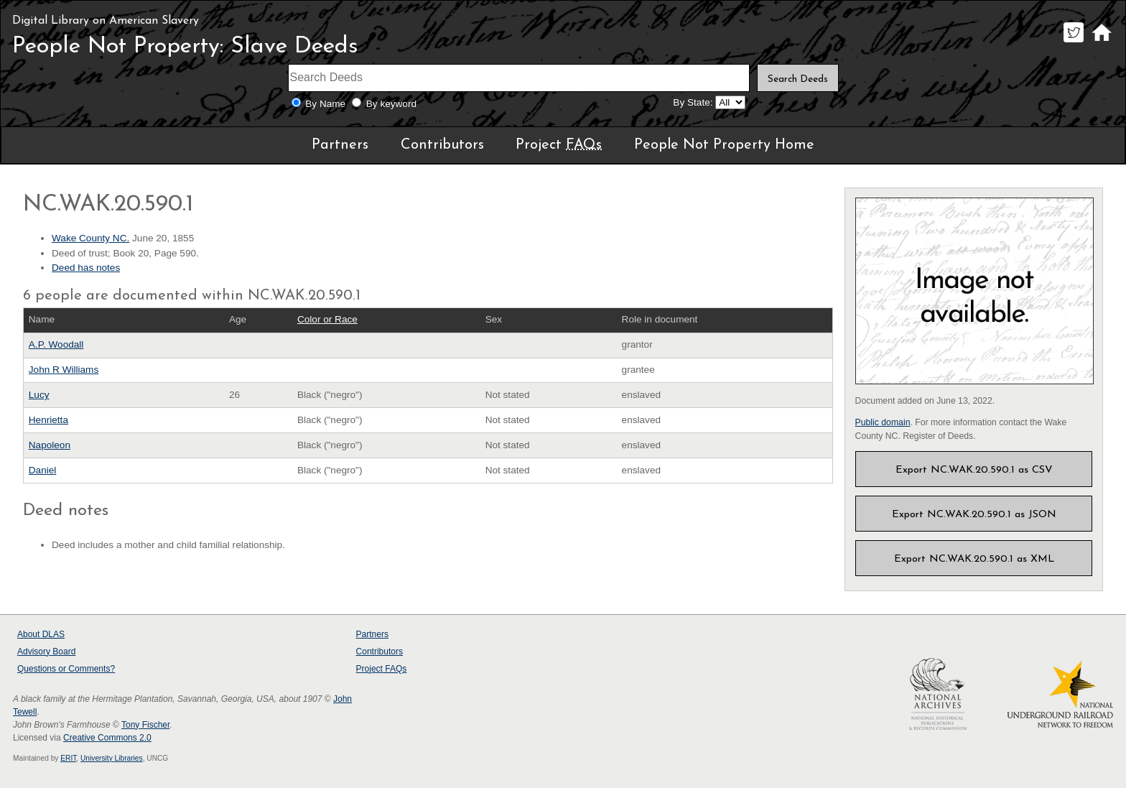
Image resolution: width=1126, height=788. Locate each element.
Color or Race (327, 319)
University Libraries (111, 758)
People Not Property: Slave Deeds (185, 46)
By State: (692, 102)
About (41, 634)
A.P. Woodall (56, 344)
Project (559, 145)
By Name (325, 103)
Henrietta (48, 419)
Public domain (883, 422)
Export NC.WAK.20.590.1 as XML (974, 559)
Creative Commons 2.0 (107, 738)
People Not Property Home (724, 145)
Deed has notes (86, 267)
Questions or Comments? (66, 669)
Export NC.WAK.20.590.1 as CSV (974, 470)
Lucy (39, 394)
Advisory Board (46, 651)
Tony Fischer (145, 725)
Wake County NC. (90, 238)
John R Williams (63, 369)
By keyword (391, 103)
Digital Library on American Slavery (105, 21)
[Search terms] (519, 78)
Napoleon (49, 445)
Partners (340, 145)
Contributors (442, 145)
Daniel (43, 470)
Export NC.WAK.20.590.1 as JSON (974, 514)
